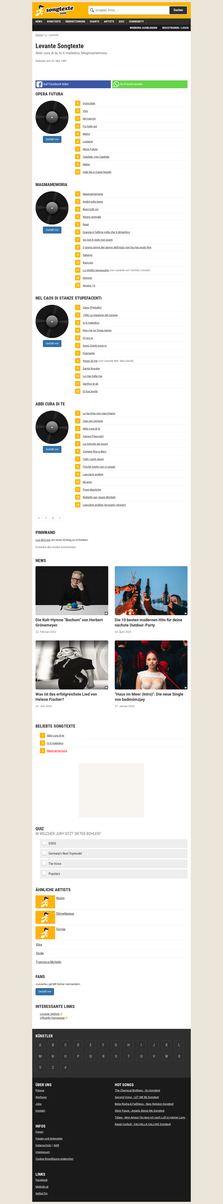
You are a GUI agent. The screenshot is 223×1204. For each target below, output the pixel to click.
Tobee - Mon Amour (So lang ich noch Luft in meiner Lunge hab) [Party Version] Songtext (169, 1117)
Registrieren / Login (175, 27)
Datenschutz (43, 1145)
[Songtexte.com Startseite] (56, 10)
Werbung (41, 1097)
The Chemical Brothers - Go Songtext (137, 1090)
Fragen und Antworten (49, 1138)
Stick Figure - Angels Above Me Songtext (139, 1110)
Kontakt (40, 1110)
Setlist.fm (41, 1193)
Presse (39, 1090)
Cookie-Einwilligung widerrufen (54, 1158)
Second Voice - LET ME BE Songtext (137, 1097)
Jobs (38, 1104)
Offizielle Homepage (52, 1017)
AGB (56, 1145)
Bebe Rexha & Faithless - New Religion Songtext (144, 1104)
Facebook (41, 1180)
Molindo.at (41, 1186)
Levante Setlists (50, 1014)
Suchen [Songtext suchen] (178, 10)
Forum (39, 1131)
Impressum (42, 1152)
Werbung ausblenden (143, 27)
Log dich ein (42, 540)
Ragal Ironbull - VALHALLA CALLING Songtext (143, 1124)
